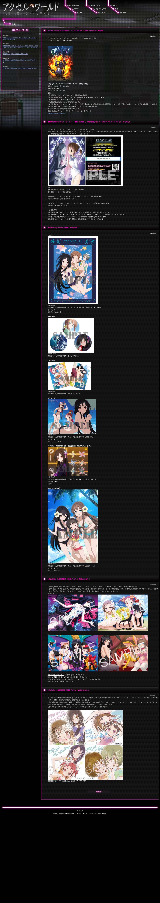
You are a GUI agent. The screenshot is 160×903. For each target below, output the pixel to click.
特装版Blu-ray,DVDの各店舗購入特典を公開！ (15, 54)
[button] (123, 12)
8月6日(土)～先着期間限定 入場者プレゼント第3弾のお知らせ (20, 68)
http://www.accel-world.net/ (57, 113)
